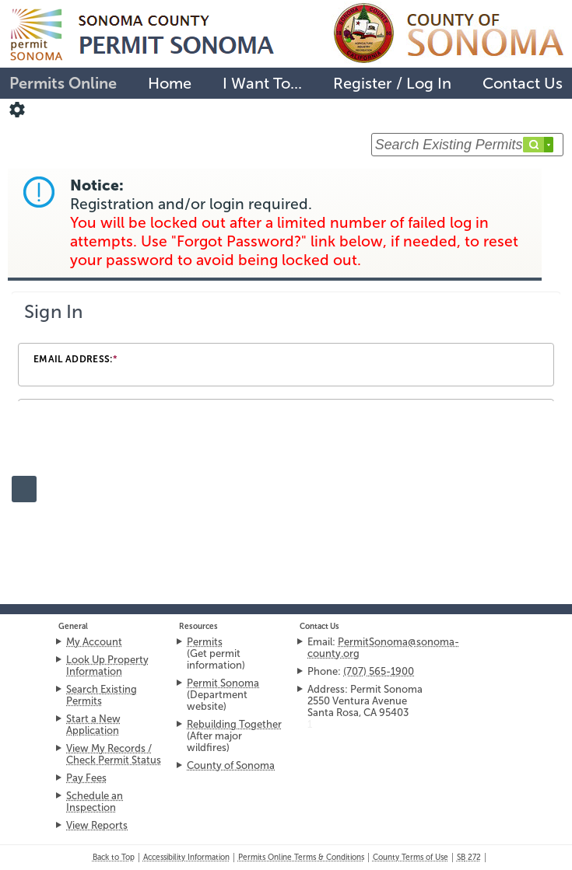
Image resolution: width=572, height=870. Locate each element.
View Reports (97, 825)
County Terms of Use (410, 857)
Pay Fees (86, 778)
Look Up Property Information (107, 665)
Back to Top (114, 857)
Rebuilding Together (234, 724)
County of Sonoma (231, 765)
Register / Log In (392, 83)
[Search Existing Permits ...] (467, 144)
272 (469, 857)
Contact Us (523, 83)
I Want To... (262, 83)
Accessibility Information (186, 857)
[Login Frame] (286, 348)
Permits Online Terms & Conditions (301, 857)
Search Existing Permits (101, 695)
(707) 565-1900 (378, 671)
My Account (94, 642)
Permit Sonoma (223, 683)
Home (169, 83)
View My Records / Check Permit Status (113, 754)
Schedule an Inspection (94, 801)
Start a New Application (93, 724)
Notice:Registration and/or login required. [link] (294, 222)
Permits (205, 642)
